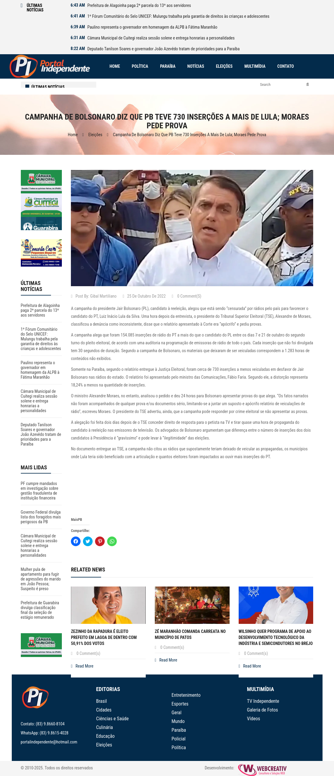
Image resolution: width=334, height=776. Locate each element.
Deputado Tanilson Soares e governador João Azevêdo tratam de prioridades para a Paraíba (163, 48)
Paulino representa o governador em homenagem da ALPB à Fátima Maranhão (152, 27)
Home (73, 134)
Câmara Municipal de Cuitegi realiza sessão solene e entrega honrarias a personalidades (160, 38)
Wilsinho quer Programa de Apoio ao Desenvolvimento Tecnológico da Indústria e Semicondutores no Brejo (276, 637)
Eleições (95, 134)
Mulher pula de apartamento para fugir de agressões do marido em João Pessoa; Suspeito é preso (41, 579)
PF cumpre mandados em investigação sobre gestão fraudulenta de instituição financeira (40, 490)
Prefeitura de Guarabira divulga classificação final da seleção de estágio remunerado (40, 610)
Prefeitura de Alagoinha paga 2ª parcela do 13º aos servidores (139, 5)
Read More (82, 666)
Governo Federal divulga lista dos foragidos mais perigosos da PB (41, 517)
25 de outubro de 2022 (144, 296)
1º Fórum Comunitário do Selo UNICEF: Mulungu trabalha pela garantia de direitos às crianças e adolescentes (178, 16)
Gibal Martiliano (103, 296)
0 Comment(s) (186, 296)
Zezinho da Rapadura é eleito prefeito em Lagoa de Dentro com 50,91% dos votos (104, 637)
